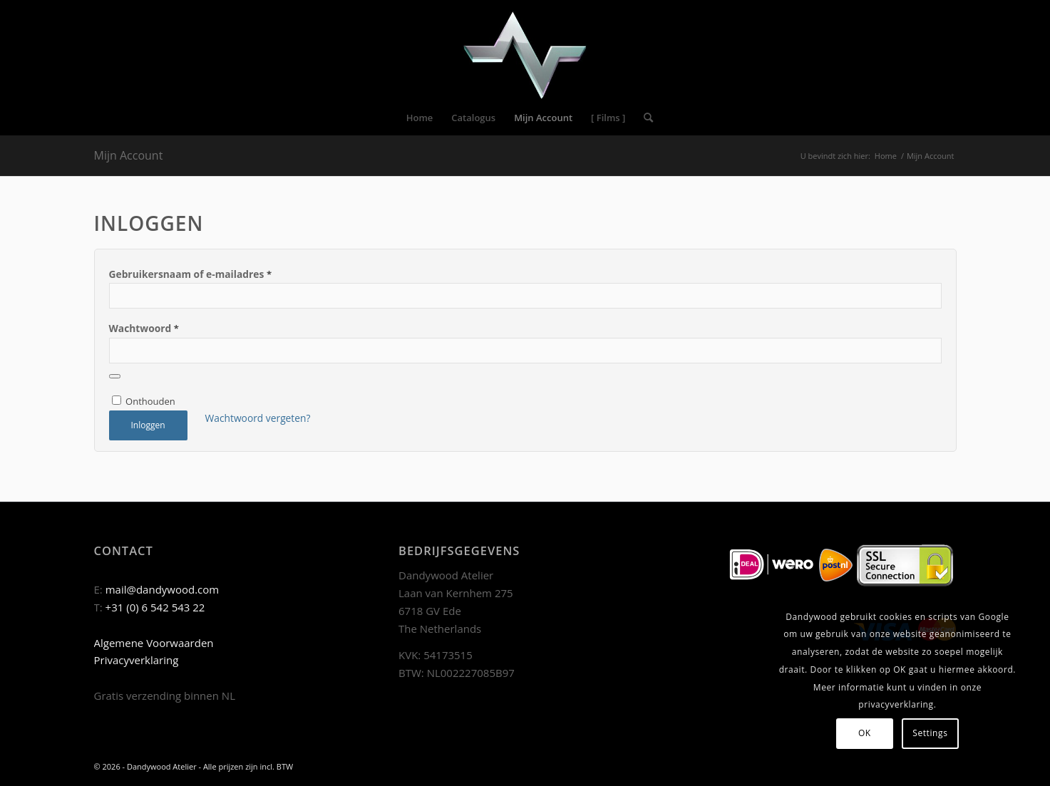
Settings (929, 733)
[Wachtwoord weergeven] (114, 376)
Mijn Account (128, 155)
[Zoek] (643, 117)
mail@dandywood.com (162, 589)
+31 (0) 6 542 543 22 (155, 607)
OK (864, 733)
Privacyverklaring (136, 660)
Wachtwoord (144, 328)
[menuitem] (420, 117)
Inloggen (147, 425)
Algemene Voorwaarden (154, 643)
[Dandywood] (525, 50)
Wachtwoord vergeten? (258, 418)
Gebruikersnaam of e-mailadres (190, 274)
